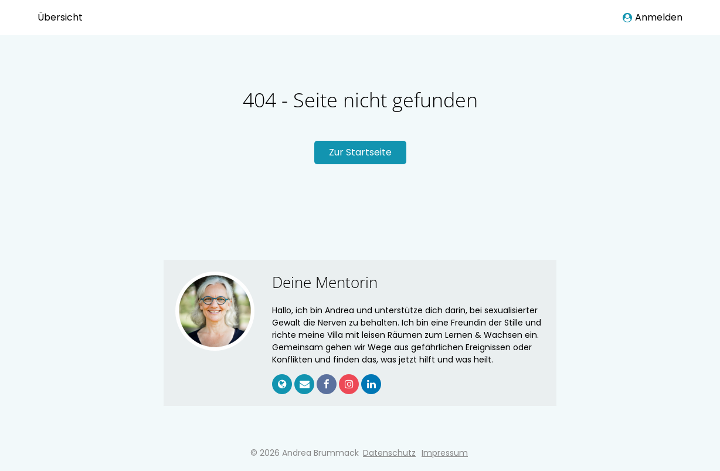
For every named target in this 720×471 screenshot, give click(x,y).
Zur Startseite (360, 152)
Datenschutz (389, 453)
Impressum (445, 453)
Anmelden (652, 17)
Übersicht (60, 17)
